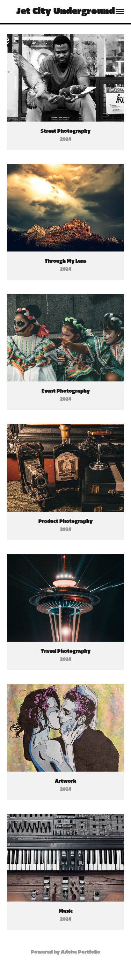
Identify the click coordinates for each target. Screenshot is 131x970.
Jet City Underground (65, 11)
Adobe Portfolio (80, 952)
